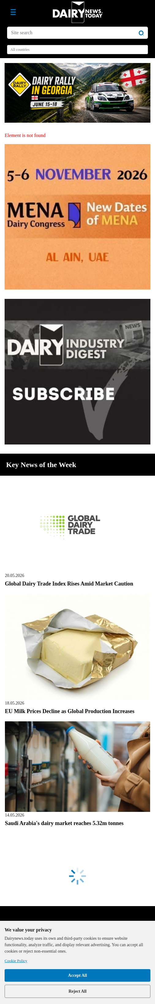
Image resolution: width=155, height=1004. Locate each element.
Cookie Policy (16, 960)
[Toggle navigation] (13, 12)
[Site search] (77, 33)
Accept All (77, 975)
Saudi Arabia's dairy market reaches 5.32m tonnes (64, 823)
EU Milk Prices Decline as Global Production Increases (69, 711)
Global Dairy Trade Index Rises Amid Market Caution (69, 584)
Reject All (78, 991)
